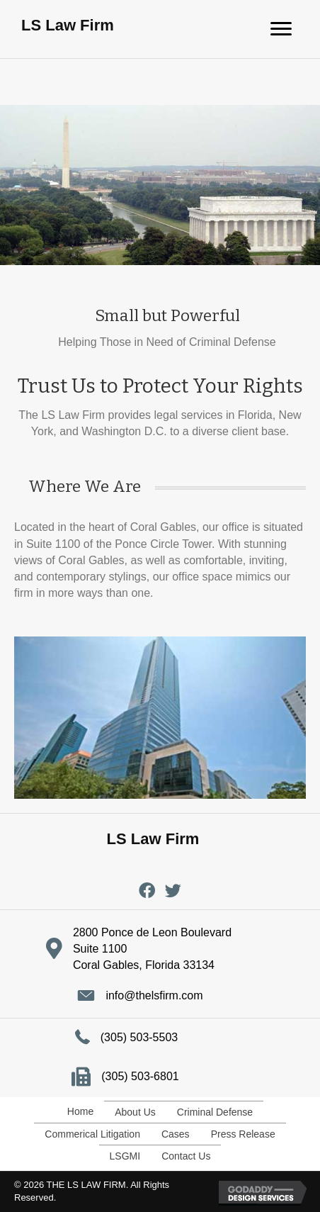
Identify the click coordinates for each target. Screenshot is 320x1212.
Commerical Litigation (92, 1134)
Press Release (243, 1134)
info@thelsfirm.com (153, 995)
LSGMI (125, 1156)
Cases (175, 1134)
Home (80, 1111)
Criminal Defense (215, 1112)
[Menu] (281, 29)
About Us (135, 1112)
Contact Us (185, 1156)
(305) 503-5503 (139, 1037)
